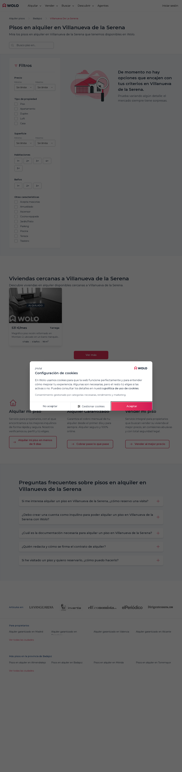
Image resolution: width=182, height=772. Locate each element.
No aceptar (50, 406)
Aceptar (132, 406)
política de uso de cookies (121, 388)
